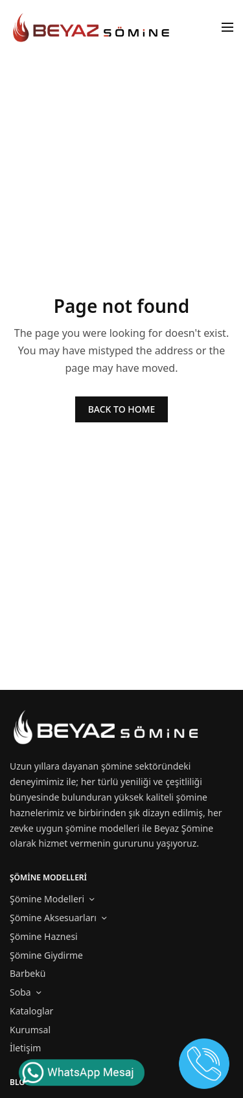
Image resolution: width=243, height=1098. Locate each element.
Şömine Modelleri (47, 899)
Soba (20, 992)
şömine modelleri (102, 828)
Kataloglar (31, 1011)
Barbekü (27, 973)
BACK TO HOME (122, 409)
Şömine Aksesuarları (53, 917)
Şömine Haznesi (44, 936)
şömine (116, 766)
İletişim (25, 1048)
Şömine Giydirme (46, 955)
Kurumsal (30, 1030)
